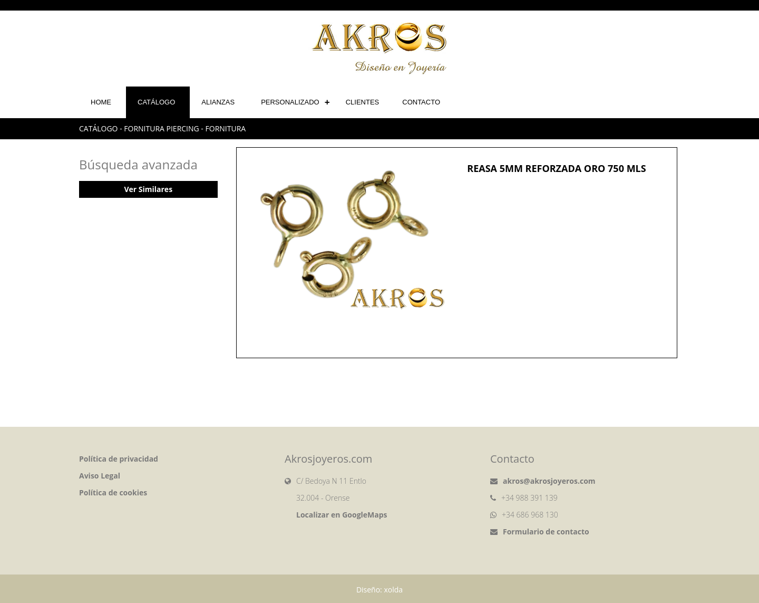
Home (101, 102)
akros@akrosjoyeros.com (549, 481)
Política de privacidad (118, 459)
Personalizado (290, 102)
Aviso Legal (99, 476)
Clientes (363, 102)
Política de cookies (113, 492)
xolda (393, 590)
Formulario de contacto (546, 532)
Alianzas (218, 102)
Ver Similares (148, 189)
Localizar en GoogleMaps (341, 515)
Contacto (421, 102)
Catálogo (156, 102)
